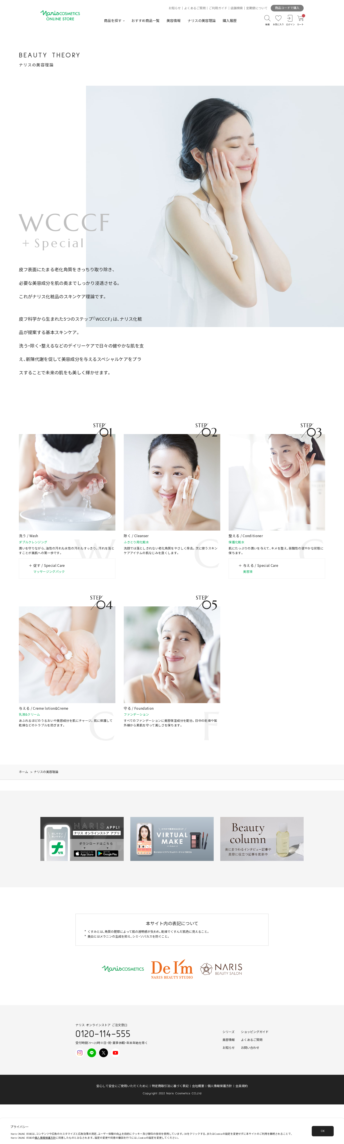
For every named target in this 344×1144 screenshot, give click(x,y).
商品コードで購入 (287, 8)
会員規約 (241, 1086)
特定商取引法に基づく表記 (170, 1086)
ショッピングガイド (255, 1032)
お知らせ (174, 8)
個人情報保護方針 (220, 1086)
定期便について (257, 8)
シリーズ (228, 1032)
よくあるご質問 (195, 8)
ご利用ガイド (218, 8)
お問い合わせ (250, 1047)
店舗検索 (237, 8)
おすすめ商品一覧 (145, 21)
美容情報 (174, 21)
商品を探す (113, 21)
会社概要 (198, 1086)
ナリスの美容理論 (202, 21)
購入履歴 (230, 21)
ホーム (23, 772)
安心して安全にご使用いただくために (122, 1086)
